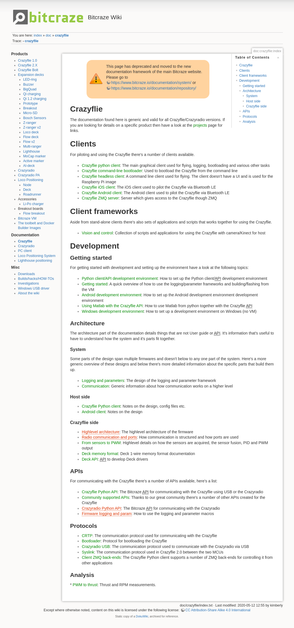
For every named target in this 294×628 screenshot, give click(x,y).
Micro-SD (30, 113)
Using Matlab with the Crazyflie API (112, 306)
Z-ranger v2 (32, 127)
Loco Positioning (30, 180)
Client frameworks (253, 76)
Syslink (88, 552)
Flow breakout (34, 213)
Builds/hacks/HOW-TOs (36, 279)
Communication (95, 386)
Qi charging (32, 94)
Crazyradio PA (29, 175)
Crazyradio (26, 170)
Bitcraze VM (27, 218)
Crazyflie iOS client (98, 187)
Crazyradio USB (96, 546)
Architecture (252, 91)
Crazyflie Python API (100, 492)
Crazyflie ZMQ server (100, 198)
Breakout (30, 108)
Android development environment (111, 295)
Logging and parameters (103, 380)
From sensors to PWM (101, 443)
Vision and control (97, 233)
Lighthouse (31, 151)
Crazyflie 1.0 (27, 60)
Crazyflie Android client (101, 193)
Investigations (28, 283)
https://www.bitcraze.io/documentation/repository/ (153, 88)
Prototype (30, 103)
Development (249, 81)
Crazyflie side (256, 106)
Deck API (90, 459)
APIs (246, 111)
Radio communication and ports (109, 437)
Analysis (249, 122)
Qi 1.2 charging (34, 99)
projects (200, 125)
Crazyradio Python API (101, 508)
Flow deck (31, 137)
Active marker (33, 161)
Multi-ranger (32, 146)
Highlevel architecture (100, 432)
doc (48, 35)
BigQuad (30, 89)
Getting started (254, 86)
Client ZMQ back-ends (101, 557)
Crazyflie (25, 241)
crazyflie (62, 35)
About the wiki (28, 293)
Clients (244, 71)
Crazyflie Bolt (28, 70)
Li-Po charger (33, 204)
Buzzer (28, 84)
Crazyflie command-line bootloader (112, 171)
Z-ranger (29, 123)
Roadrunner (32, 194)
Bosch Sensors (34, 118)
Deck (27, 190)
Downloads (26, 274)
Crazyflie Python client (101, 406)
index (38, 35)
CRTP (87, 535)
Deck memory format (100, 453)
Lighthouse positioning (35, 261)
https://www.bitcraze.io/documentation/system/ (151, 82)
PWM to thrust (85, 585)
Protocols (250, 117)
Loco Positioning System (37, 256)
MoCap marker (34, 156)
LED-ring (30, 79)
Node (27, 185)
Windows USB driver (33, 288)
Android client (94, 412)
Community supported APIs (105, 497)
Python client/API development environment (120, 278)
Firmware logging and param (107, 513)
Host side (253, 101)
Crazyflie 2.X (27, 65)
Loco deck (31, 132)
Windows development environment (113, 311)
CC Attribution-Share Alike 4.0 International (217, 610)
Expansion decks (31, 75)
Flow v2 (29, 142)
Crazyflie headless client (103, 176)
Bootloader (91, 541)
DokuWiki (142, 616)
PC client (25, 251)
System (251, 96)
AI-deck (29, 166)
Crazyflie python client (101, 165)
